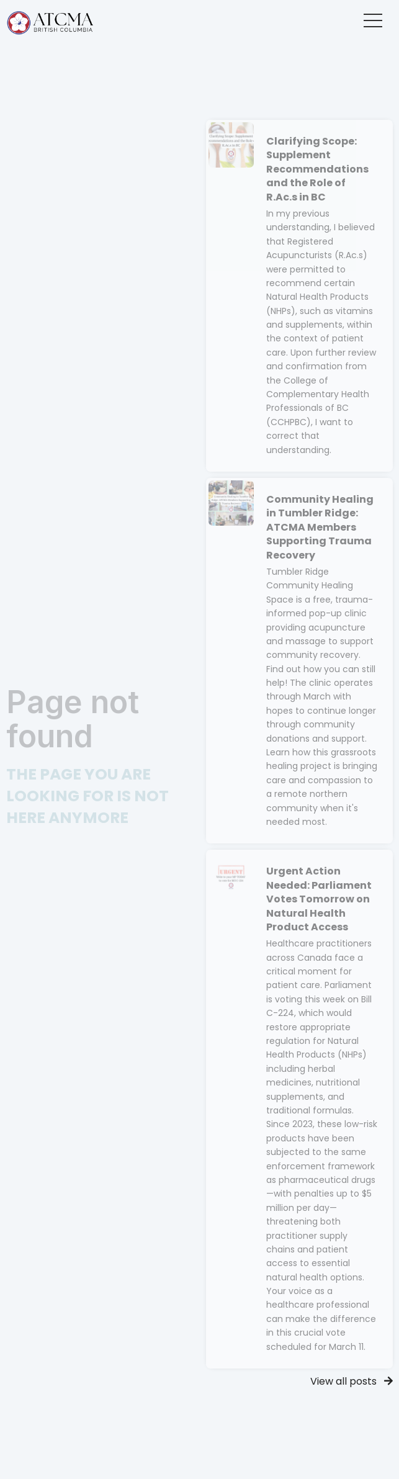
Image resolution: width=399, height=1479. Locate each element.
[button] (373, 20)
